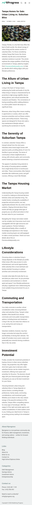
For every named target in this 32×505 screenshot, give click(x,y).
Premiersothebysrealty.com (14, 66)
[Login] (25, 3)
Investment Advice (8, 474)
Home (18, 21)
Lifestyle (22, 21)
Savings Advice (7, 472)
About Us (5, 452)
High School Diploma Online (11, 459)
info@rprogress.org (8, 496)
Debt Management (8, 469)
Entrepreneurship (7, 477)
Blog (3, 450)
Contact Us (5, 457)
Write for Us (6, 455)
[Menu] (29, 3)
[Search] (21, 3)
